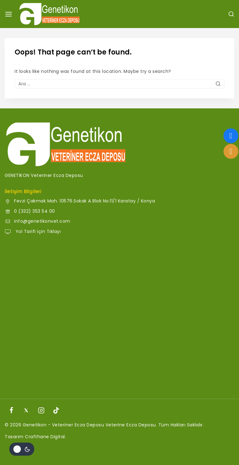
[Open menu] (8, 14)
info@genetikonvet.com (42, 221)
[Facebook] (11, 410)
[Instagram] (41, 410)
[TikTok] (56, 410)
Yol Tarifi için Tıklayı (37, 231)
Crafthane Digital (45, 437)
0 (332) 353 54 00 (34, 211)
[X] (26, 410)
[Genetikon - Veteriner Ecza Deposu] (49, 14)
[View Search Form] (231, 14)
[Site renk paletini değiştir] (21, 449)
